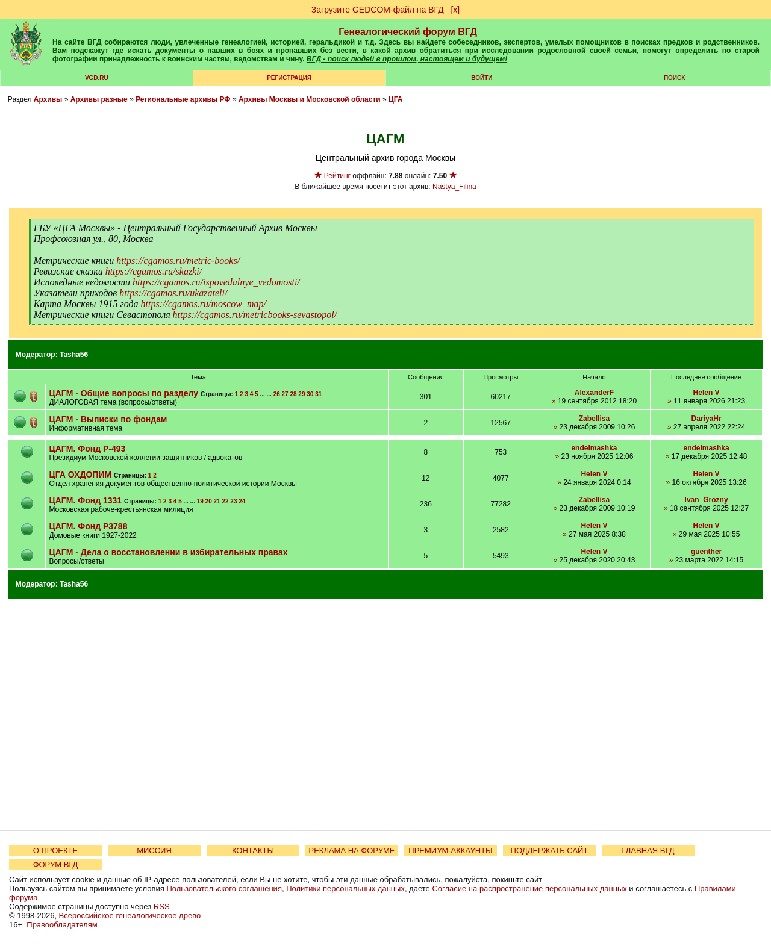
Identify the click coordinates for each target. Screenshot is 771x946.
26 (276, 394)
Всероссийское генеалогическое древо (130, 915)
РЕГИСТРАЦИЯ (289, 78)
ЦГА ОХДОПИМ (80, 474)
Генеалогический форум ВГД (408, 31)
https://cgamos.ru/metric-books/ (178, 260)
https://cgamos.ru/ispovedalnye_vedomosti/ (216, 282)
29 (301, 394)
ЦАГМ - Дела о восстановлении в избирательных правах (168, 552)
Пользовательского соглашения (224, 888)
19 (200, 501)
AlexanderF (594, 392)
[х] (455, 9)
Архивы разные (99, 99)
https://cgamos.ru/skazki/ (153, 271)
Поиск (674, 78)
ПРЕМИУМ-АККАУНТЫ (450, 850)
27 (285, 394)
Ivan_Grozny (706, 500)
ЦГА (395, 99)
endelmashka (594, 448)
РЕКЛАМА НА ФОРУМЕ (351, 850)
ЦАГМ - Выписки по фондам (108, 419)
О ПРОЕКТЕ (55, 850)
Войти (481, 78)
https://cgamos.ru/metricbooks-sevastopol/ (255, 315)
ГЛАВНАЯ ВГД (648, 850)
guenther (706, 551)
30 (310, 394)
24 (242, 501)
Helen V (706, 392)
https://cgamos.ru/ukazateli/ (173, 293)
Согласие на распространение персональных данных (529, 888)
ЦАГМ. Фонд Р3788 (88, 526)
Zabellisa (594, 418)
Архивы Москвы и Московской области (310, 99)
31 (318, 394)
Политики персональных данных (345, 888)
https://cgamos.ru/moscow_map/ (203, 304)
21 (217, 501)
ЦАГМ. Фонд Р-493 (87, 448)
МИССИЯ (154, 850)
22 (225, 501)
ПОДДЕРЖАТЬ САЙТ (549, 850)
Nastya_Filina (454, 186)
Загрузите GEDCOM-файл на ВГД (377, 9)
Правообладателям (62, 924)
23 (233, 501)
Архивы (48, 99)
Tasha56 (74, 354)
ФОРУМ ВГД (55, 864)
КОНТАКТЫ (253, 850)
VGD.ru (96, 78)
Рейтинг (337, 176)
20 (208, 501)
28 (293, 394)
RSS (162, 906)
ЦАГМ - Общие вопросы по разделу (123, 393)
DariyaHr (706, 418)
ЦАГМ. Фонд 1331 (86, 500)
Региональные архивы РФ (183, 99)
